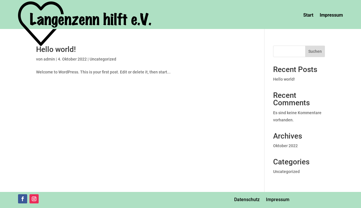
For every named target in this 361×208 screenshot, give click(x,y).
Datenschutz (247, 199)
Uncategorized (103, 59)
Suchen (315, 51)
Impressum (331, 15)
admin (49, 59)
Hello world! (56, 49)
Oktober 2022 (285, 145)
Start (308, 15)
